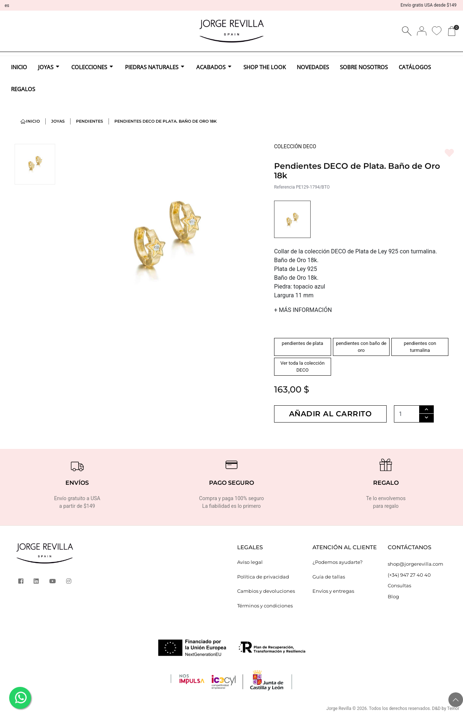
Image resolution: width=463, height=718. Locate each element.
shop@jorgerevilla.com (415, 564)
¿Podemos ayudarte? (337, 562)
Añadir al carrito (330, 413)
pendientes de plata (302, 343)
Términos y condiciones (265, 606)
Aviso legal (250, 562)
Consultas (399, 585)
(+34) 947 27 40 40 (409, 575)
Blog (393, 596)
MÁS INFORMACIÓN (303, 309)
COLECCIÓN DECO (295, 146)
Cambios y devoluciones (266, 591)
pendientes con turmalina (420, 347)
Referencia (284, 187)
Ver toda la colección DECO (302, 366)
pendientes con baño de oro (361, 347)
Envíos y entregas (333, 591)
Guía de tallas (328, 577)
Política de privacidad (263, 577)
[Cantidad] (407, 414)
